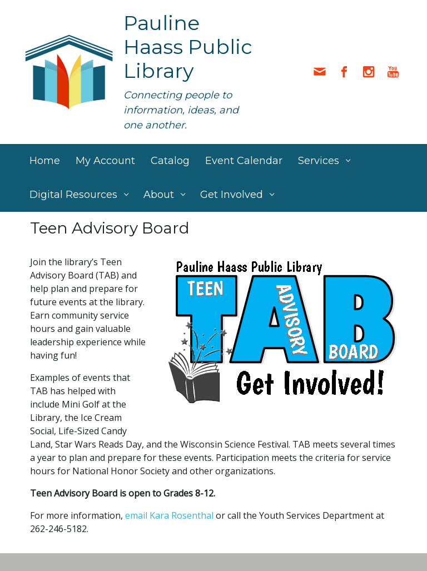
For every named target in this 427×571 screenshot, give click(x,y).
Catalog (170, 161)
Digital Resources (73, 194)
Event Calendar (243, 161)
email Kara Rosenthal (169, 515)
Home (44, 161)
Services (318, 161)
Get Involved (231, 194)
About (158, 194)
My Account (105, 161)
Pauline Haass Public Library (187, 47)
